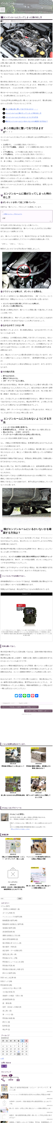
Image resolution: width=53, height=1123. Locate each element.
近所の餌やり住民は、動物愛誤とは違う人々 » (38, 711)
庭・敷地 (6, 1003)
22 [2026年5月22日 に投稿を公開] (18, 1051)
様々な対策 (24, 703)
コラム (3, 906)
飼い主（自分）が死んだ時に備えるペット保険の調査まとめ (29, 1108)
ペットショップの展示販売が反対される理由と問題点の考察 (29, 1094)
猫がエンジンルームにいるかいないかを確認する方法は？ (27, 121)
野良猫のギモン (8, 958)
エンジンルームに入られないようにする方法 (22, 117)
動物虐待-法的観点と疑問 (12, 924)
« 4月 (2, 1058)
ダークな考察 (7, 913)
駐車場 (5, 1026)
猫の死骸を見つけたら (11, 943)
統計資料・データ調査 (11, 950)
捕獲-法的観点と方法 (10, 935)
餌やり (5, 1022)
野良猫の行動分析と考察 (11, 969)
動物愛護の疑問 (8, 920)
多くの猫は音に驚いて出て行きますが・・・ (22, 109)
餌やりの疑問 (7, 973)
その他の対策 (7, 992)
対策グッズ (5, 981)
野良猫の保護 (7, 1018)
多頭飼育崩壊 (7, 932)
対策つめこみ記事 (7, 977)
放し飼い (6, 1011)
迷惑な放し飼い (8, 954)
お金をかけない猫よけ (11, 988)
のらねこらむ (8, 3)
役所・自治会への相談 (11, 1007)
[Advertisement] (14, 728)
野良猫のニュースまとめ (11, 962)
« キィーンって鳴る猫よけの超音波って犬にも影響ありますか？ (19, 707)
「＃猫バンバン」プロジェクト (12, 214)
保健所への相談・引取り (11, 996)
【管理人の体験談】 (10, 909)
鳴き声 (5, 1029)
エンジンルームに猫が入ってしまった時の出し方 (23, 113)
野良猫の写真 (7, 965)
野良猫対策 (5, 985)
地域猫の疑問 (7, 928)
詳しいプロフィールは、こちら (20, 829)
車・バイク (6, 21)
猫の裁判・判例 (8, 947)
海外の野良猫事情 (9, 939)
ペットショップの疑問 (11, 917)
